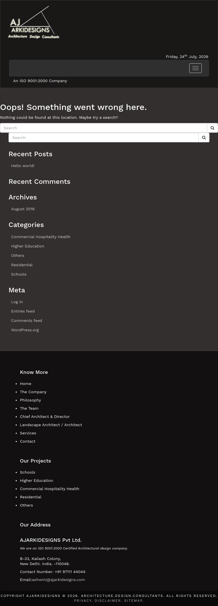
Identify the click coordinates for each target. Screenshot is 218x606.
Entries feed (23, 311)
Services (28, 433)
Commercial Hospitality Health (41, 236)
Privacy (82, 601)
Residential (21, 265)
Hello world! (22, 165)
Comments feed (26, 320)
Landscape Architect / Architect (51, 424)
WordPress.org (25, 330)
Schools (18, 274)
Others (17, 255)
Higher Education (27, 246)
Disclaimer (107, 601)
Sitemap (133, 601)
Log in (17, 301)
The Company (33, 392)
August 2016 (23, 209)
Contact (27, 441)
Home (25, 383)
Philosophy (30, 400)
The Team (29, 408)
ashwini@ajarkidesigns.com (58, 579)
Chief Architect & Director (45, 416)
